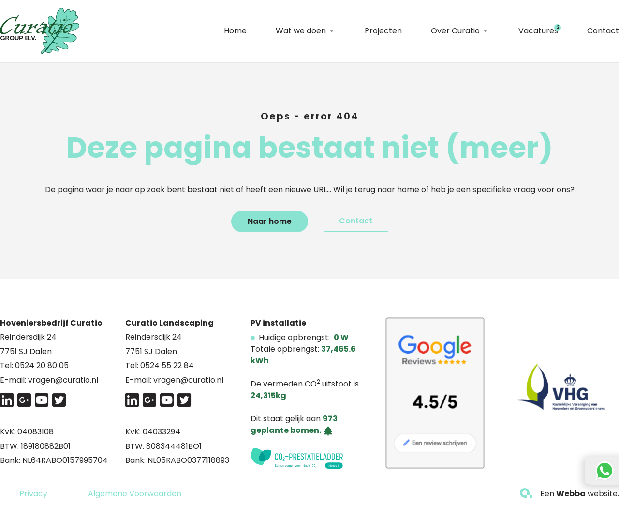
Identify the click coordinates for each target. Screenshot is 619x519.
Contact (603, 30)
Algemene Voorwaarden (134, 493)
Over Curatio (455, 30)
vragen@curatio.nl (63, 380)
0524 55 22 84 (167, 365)
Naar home (270, 221)
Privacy (33, 493)
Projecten (383, 30)
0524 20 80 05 (42, 365)
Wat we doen (301, 30)
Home (235, 30)
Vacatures (538, 30)
